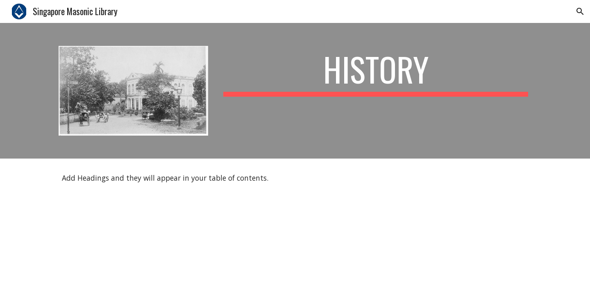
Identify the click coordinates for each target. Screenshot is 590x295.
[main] (375, 73)
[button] (580, 11)
